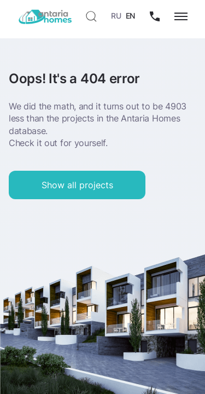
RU (116, 15)
